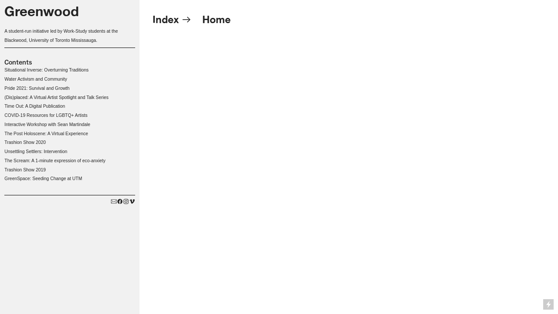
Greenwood (41, 11)
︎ (120, 201)
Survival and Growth (50, 88)
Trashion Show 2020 (25, 142)
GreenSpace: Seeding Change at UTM (43, 178)
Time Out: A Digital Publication (34, 106)
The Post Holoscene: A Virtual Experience (46, 133)
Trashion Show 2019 (25, 169)
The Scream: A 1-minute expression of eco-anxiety (54, 160)
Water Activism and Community (35, 79)
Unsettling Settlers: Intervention (35, 151)
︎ (114, 201)
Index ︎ (173, 19)
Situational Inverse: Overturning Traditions (46, 70)
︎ (132, 201)
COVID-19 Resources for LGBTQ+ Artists (45, 115)
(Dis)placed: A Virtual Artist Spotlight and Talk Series (56, 97)
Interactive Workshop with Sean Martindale (47, 124)
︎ (126, 201)
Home (216, 19)
